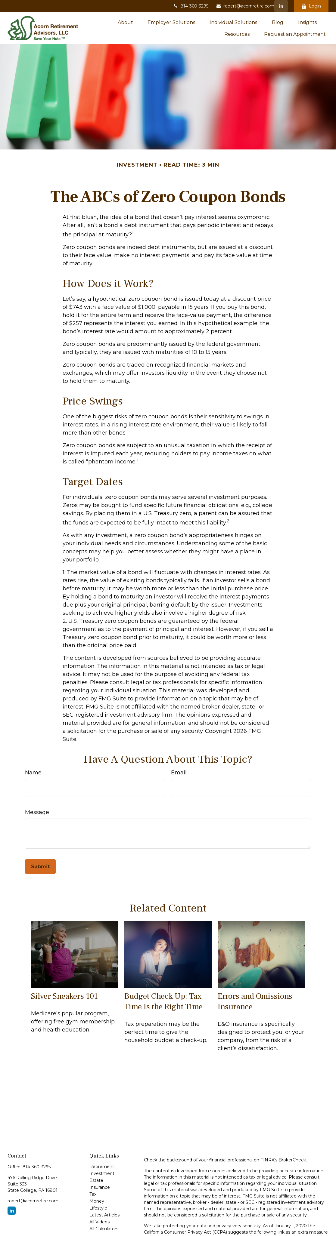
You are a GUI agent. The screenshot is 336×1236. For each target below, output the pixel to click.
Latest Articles (104, 1215)
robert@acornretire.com (245, 6)
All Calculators (103, 1228)
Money (96, 1201)
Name (33, 772)
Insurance (99, 1187)
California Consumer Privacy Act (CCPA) (185, 1232)
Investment (101, 1173)
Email (179, 772)
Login (311, 6)
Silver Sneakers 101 (64, 996)
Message (37, 812)
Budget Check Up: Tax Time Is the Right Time (163, 1001)
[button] (125, 22)
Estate (96, 1180)
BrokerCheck (292, 1160)
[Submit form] (40, 866)
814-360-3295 (190, 6)
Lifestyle (98, 1208)
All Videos (99, 1222)
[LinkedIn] (281, 6)
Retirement (101, 1166)
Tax (92, 1194)
